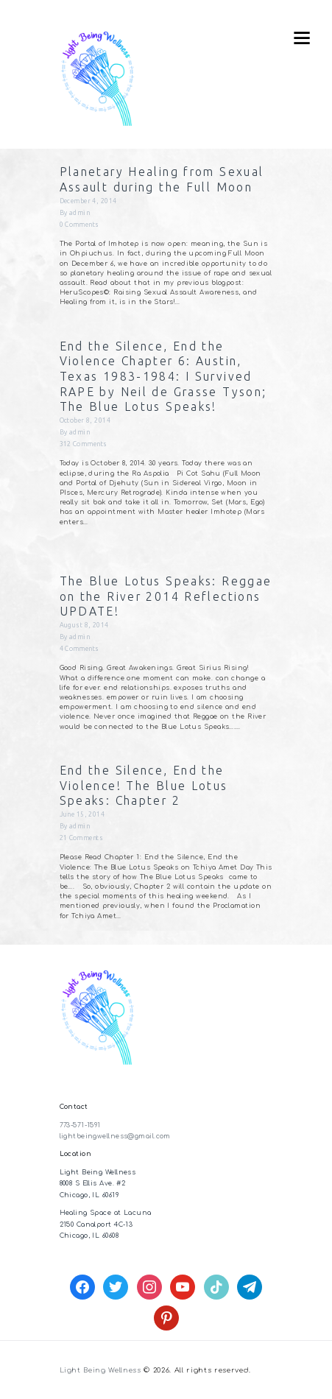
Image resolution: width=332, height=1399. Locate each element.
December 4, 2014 (88, 201)
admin (79, 212)
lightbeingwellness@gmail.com (115, 1136)
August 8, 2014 (84, 625)
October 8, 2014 (85, 420)
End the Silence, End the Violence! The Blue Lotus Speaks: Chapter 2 (144, 785)
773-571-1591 (80, 1125)
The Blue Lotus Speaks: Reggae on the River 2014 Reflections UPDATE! (166, 596)
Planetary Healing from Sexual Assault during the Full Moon (162, 179)
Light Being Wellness (100, 1370)
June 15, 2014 (82, 814)
